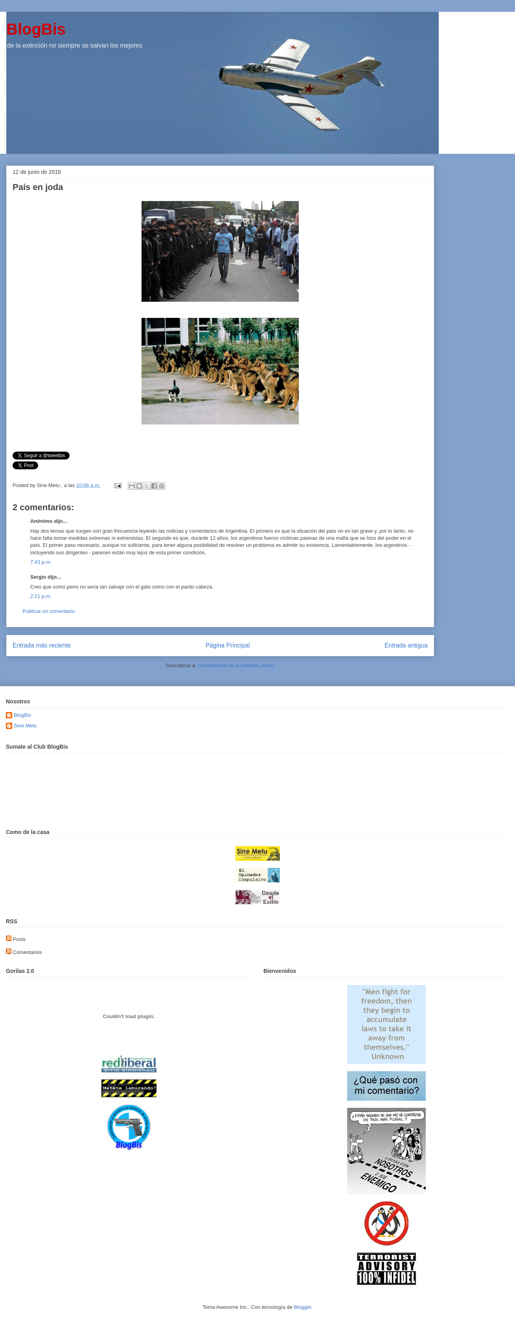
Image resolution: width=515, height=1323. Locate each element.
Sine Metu (25, 726)
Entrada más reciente (42, 645)
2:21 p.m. (41, 596)
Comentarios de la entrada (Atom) (236, 665)
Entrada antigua (406, 645)
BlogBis (36, 29)
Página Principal (228, 645)
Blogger (302, 1307)
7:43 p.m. (41, 562)
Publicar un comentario (48, 611)
